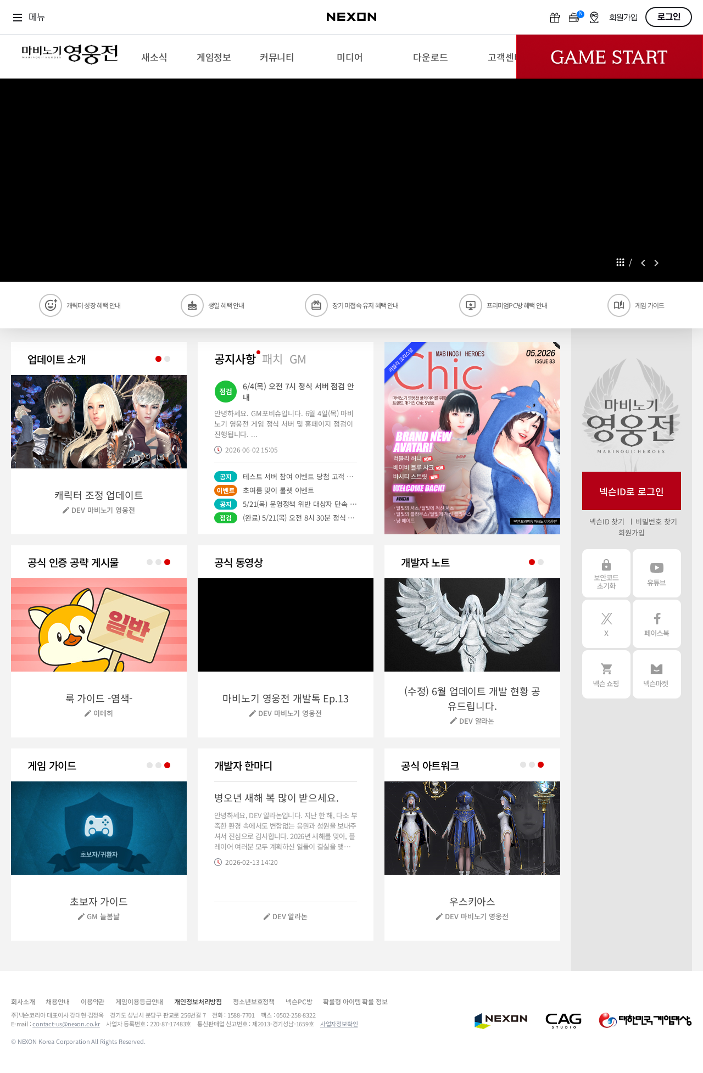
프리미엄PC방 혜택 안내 (517, 305)
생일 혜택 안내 (226, 305)
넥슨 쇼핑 (606, 674)
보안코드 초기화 (606, 573)
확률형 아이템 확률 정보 (355, 1001)
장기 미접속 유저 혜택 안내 (365, 305)
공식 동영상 (238, 562)
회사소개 (23, 1001)
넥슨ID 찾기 (606, 521)
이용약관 (92, 1001)
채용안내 (57, 1001)
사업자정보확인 (339, 1023)
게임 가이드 (649, 305)
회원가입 (623, 18)
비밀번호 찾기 (656, 521)
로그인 (668, 17)
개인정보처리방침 (198, 1001)
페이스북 (657, 624)
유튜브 (657, 573)
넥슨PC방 (299, 1001)
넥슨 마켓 (657, 674)
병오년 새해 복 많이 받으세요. (276, 797)
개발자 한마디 (243, 765)
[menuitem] (154, 57)
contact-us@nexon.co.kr (66, 1023)
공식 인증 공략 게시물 (73, 562)
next (656, 263)
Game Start (609, 57)
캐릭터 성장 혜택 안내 (93, 305)
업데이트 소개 (56, 358)
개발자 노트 (425, 562)
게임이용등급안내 (139, 1001)
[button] (472, 438)
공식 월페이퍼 (430, 765)
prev (643, 263)
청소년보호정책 (254, 1001)
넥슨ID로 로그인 (631, 491)
